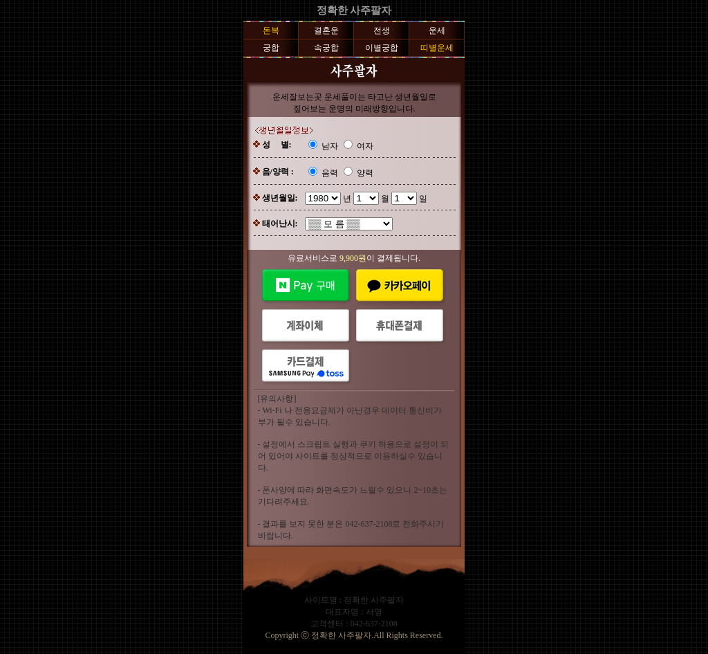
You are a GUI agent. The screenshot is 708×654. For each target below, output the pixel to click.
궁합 (271, 48)
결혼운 (326, 30)
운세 (437, 30)
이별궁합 (381, 48)
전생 (381, 30)
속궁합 (326, 48)
